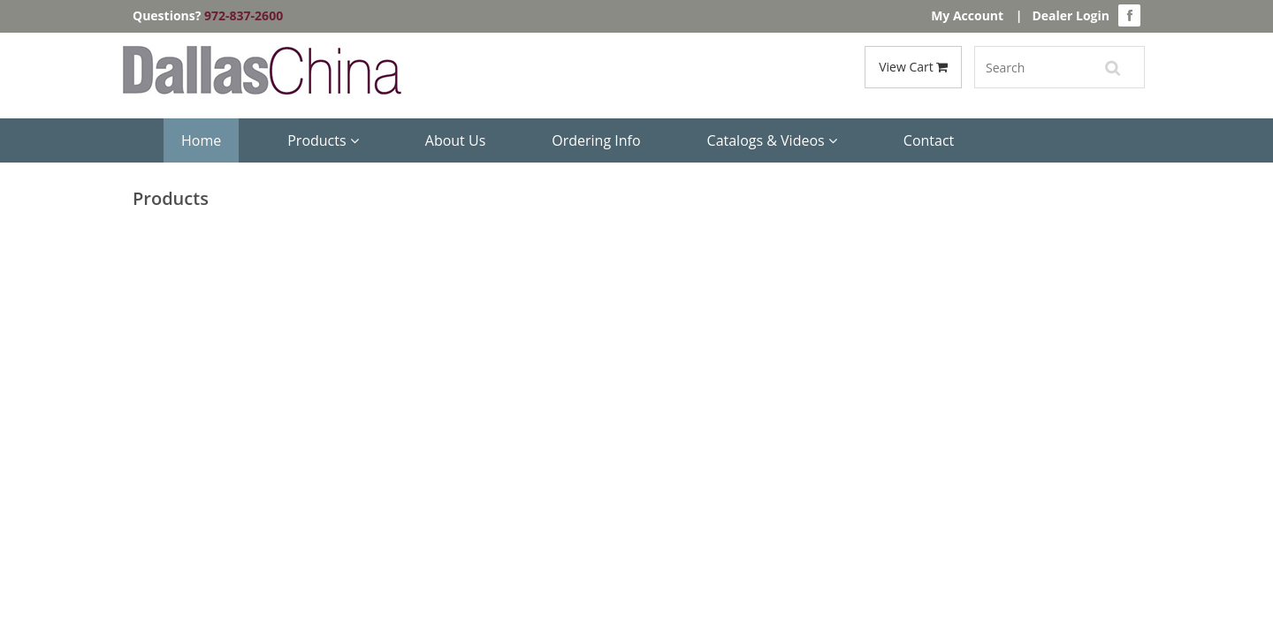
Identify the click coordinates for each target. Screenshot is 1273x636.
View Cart (913, 66)
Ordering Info (596, 140)
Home (201, 140)
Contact (928, 140)
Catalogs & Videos (772, 140)
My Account (967, 15)
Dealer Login (1070, 15)
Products (323, 140)
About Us (455, 140)
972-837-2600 (243, 15)
